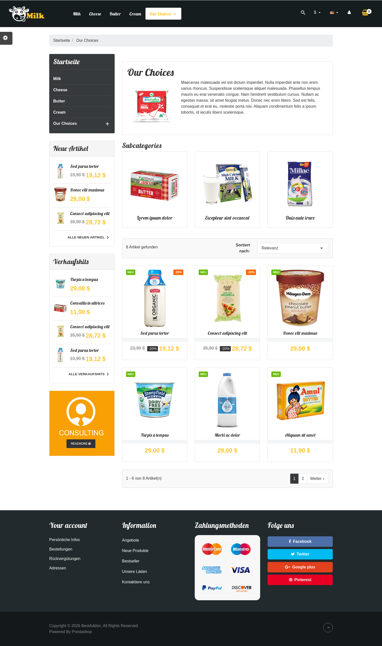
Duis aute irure (300, 218)
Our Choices (163, 13)
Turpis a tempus (84, 279)
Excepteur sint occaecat (227, 218)
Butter (115, 13)
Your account (68, 525)
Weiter (318, 478)
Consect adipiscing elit (90, 213)
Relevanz (293, 248)
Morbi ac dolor (227, 435)
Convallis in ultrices (87, 303)
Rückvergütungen (64, 558)
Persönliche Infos (64, 540)
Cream (135, 13)
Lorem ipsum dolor (155, 218)
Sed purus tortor (84, 166)
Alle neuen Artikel (88, 237)
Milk (77, 13)
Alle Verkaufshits (89, 374)
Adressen (57, 568)
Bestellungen (60, 549)
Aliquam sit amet (300, 435)
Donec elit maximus (87, 190)
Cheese (95, 13)
